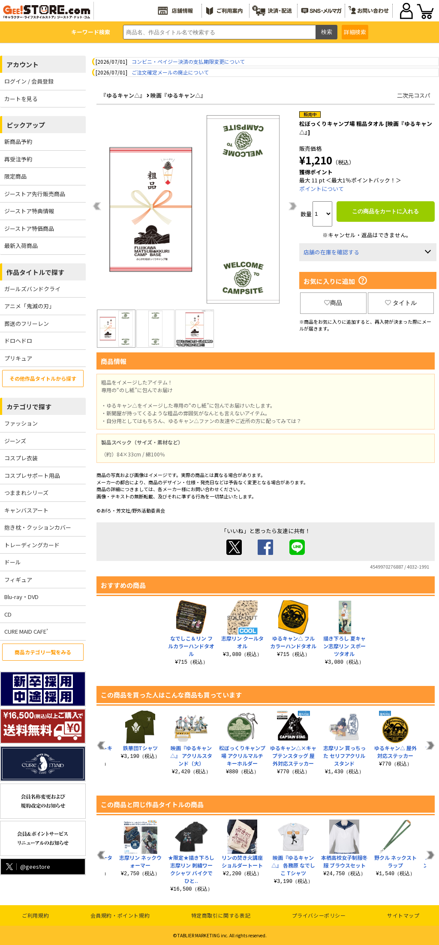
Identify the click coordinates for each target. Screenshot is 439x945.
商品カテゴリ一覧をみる (43, 652)
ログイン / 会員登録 (29, 81)
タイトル (401, 302)
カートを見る (21, 99)
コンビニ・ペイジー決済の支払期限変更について (188, 61)
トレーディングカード (32, 545)
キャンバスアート (26, 510)
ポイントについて (321, 189)
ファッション (21, 423)
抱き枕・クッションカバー (37, 527)
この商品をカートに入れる (385, 211)
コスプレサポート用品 (32, 475)
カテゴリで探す (28, 406)
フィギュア (18, 579)
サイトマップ (403, 915)
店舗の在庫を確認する (331, 252)
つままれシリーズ (26, 493)
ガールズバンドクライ (32, 289)
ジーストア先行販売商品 (34, 194)
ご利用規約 (35, 915)
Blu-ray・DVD (21, 597)
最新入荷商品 (21, 245)
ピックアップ (25, 124)
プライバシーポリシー (319, 915)
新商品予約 (18, 141)
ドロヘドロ (18, 341)
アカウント (22, 64)
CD (8, 614)
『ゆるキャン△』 (123, 95)
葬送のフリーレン (26, 323)
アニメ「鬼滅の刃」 (29, 306)
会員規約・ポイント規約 (120, 915)
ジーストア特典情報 (29, 211)
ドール (12, 562)
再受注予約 (18, 159)
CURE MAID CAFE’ (26, 631)
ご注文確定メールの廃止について (170, 72)
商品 (333, 302)
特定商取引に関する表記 (221, 915)
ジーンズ (15, 441)
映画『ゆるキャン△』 (178, 95)
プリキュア (18, 358)
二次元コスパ (413, 95)
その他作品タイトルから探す (42, 378)
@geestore (27, 866)
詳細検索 (355, 32)
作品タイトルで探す (35, 272)
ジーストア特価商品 (29, 228)
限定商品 (15, 176)
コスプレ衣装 (21, 458)
